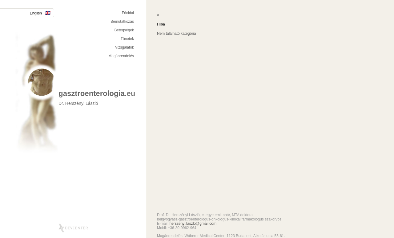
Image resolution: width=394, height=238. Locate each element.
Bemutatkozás (122, 21)
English (40, 13)
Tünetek (127, 39)
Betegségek (124, 30)
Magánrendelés (121, 56)
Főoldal (128, 13)
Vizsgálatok (124, 47)
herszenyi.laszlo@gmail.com (193, 223)
